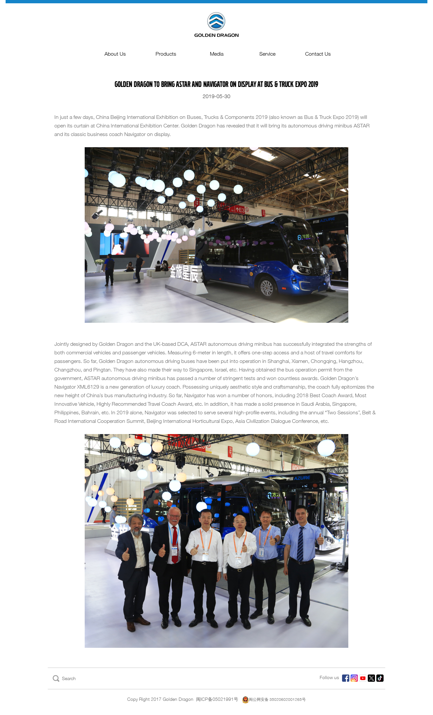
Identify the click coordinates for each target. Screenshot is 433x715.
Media (216, 54)
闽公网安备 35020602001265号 (274, 699)
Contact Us (318, 54)
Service (267, 54)
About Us (115, 54)
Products (166, 54)
